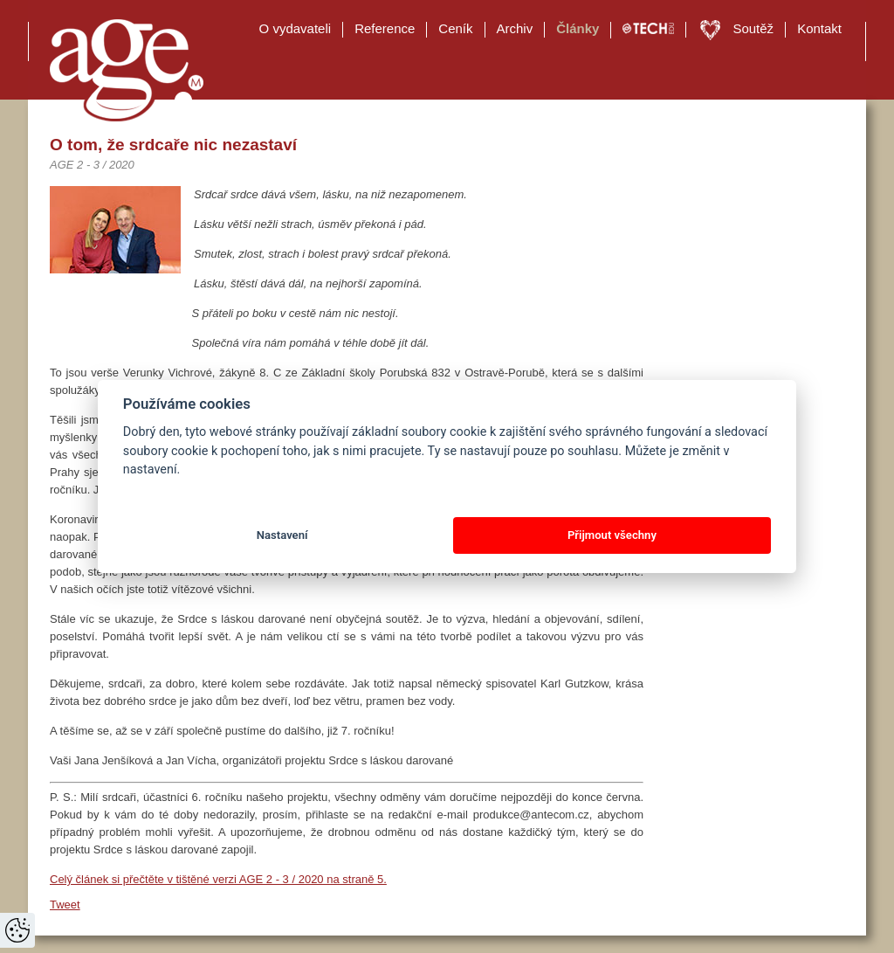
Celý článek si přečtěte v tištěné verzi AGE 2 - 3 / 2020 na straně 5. (218, 879)
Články (577, 28)
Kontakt (819, 28)
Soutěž (753, 28)
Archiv (515, 28)
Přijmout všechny (612, 535)
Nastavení (282, 535)
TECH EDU (648, 29)
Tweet (65, 904)
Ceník (455, 28)
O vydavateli (295, 28)
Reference (384, 28)
